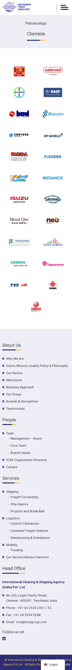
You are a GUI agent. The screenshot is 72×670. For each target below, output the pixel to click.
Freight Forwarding (24, 497)
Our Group (13, 394)
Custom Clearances (25, 523)
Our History (14, 373)
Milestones (14, 380)
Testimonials (15, 408)
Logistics (13, 518)
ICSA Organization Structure (26, 460)
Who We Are (15, 359)
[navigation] (53, 664)
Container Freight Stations (29, 531)
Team (10, 433)
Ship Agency (19, 504)
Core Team (18, 445)
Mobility (11, 545)
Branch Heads (21, 453)
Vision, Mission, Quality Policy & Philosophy (37, 366)
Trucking (17, 550)
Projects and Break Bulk (28, 511)
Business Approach (20, 387)
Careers (11, 467)
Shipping (12, 492)
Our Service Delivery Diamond (27, 557)
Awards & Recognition (22, 401)
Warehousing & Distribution (30, 538)
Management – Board (26, 438)
